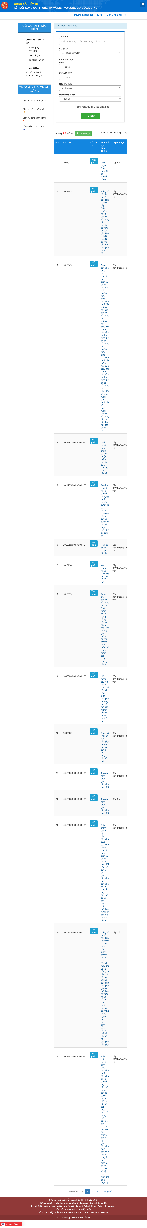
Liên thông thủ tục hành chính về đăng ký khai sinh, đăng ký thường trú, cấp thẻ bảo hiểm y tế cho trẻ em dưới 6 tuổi (105, 698)
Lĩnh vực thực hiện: (66, 61)
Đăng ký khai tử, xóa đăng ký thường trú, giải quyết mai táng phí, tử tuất (105, 747)
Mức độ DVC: (66, 73)
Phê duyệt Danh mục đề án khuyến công (104, 171)
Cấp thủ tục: (65, 84)
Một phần (93, 161)
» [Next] (97, 1191)
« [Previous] (82, 1191)
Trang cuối (107, 1191)
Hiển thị (105, 132)
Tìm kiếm (90, 116)
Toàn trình (93, 592)
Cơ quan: (64, 48)
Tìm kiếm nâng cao (66, 25)
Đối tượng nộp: (67, 94)
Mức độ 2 (94, 543)
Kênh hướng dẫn (83, 15)
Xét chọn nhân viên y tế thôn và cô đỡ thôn (105, 573)
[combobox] (90, 52)
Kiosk (100, 15)
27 (24, 129)
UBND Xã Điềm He (26, 3)
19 (24, 112)
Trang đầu (73, 1191)
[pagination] (112, 132)
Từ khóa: (63, 36)
